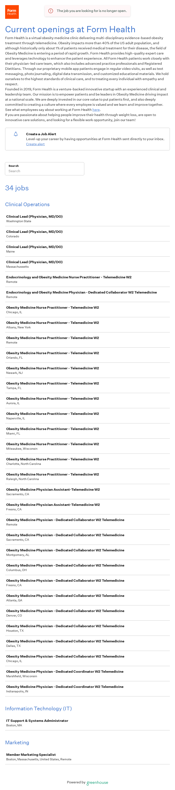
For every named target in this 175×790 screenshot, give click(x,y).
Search (14, 166)
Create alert (35, 144)
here (96, 110)
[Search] (44, 171)
